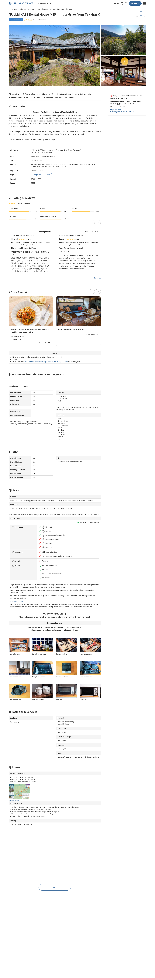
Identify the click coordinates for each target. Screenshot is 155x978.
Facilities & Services (53, 98)
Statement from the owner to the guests (73, 94)
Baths (27, 98)
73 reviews (42, 20)
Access (69, 98)
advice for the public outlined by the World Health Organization (46, 361)
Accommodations (20, 9)
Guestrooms (15, 98)
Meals (37, 98)
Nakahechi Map (19, 792)
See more (97, 278)
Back (55, 887)
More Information (16, 601)
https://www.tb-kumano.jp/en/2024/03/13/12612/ (122, 111)
